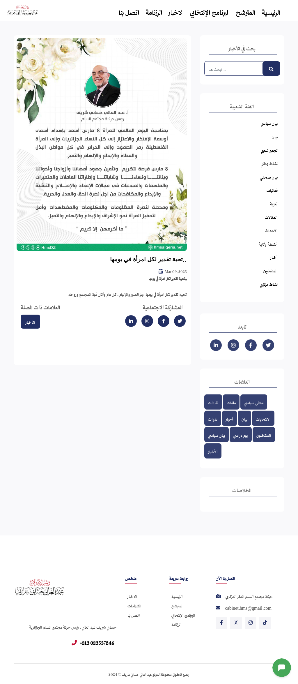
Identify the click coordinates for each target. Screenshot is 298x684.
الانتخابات (263, 424)
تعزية (274, 203)
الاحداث (271, 229)
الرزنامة (154, 11)
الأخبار (30, 321)
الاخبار (176, 11)
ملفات (231, 408)
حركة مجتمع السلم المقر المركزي (249, 596)
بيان (275, 136)
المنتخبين (270, 270)
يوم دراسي (240, 441)
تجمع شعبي (269, 149)
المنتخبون (263, 441)
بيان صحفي (269, 176)
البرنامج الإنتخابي (210, 11)
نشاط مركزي (269, 283)
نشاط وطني (269, 162)
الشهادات (134, 605)
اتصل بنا (129, 11)
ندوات (212, 424)
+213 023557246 (93, 642)
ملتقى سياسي (253, 408)
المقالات (271, 216)
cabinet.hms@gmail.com (248, 608)
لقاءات (213, 408)
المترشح (246, 11)
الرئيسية (271, 11)
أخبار (274, 256)
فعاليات (272, 189)
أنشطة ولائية (268, 243)
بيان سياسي (269, 122)
